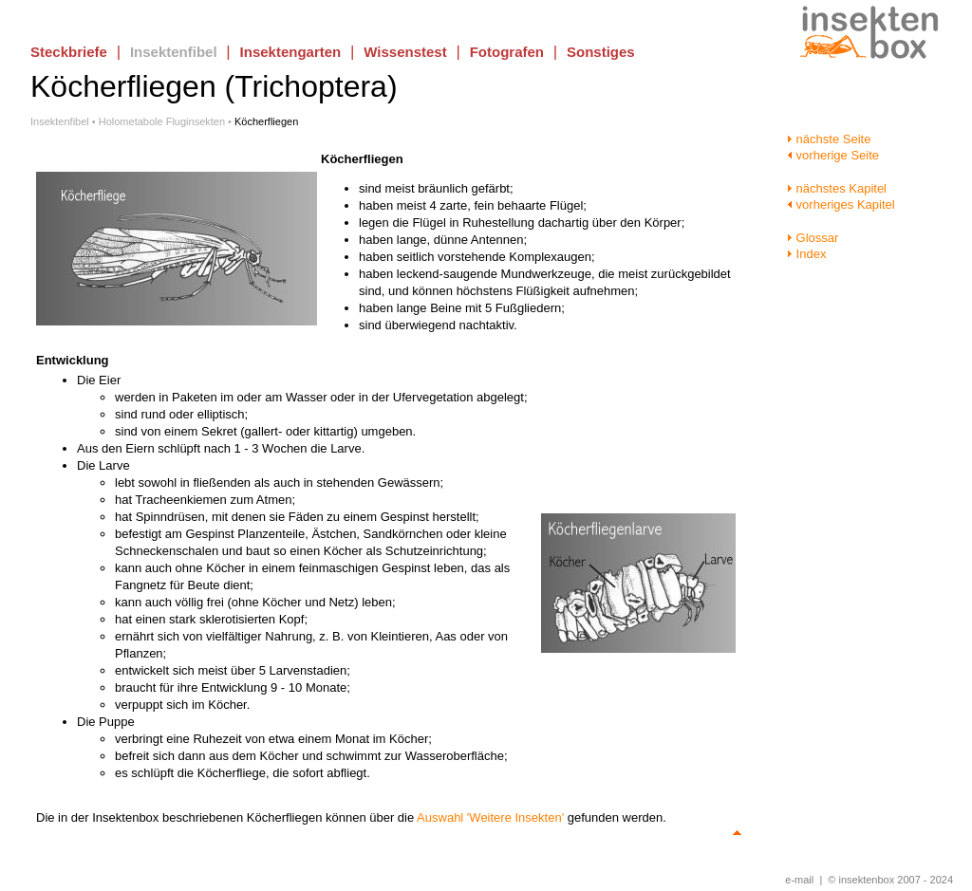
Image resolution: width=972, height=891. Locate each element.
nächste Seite (828, 139)
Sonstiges (601, 52)
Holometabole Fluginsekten (162, 121)
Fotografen (507, 52)
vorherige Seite (833, 155)
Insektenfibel (173, 52)
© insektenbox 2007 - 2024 (890, 879)
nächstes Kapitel (837, 188)
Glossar (812, 238)
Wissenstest (405, 52)
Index (806, 254)
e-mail (799, 879)
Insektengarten (291, 52)
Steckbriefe (68, 52)
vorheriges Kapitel (841, 204)
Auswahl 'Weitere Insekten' (490, 817)
